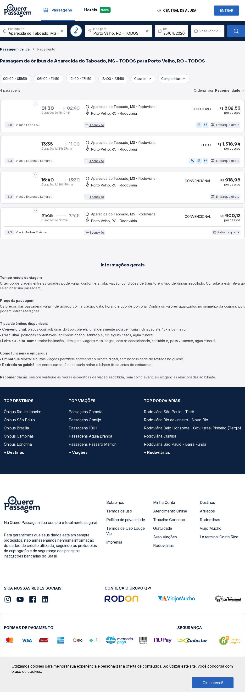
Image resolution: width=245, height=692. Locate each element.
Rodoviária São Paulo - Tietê (169, 412)
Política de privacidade (125, 520)
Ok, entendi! (213, 682)
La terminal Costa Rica (219, 537)
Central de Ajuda (179, 10)
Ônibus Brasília (16, 428)
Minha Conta (164, 502)
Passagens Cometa (85, 412)
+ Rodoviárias (157, 452)
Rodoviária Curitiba (160, 436)
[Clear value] (183, 31)
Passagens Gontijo (85, 420)
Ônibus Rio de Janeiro (22, 412)
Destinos (207, 502)
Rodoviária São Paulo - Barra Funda (175, 444)
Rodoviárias (163, 545)
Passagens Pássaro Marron (93, 444)
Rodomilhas (210, 520)
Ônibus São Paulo (19, 420)
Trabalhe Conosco (169, 520)
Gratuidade (162, 528)
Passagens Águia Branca (90, 436)
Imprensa (114, 542)
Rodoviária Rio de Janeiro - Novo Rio (176, 420)
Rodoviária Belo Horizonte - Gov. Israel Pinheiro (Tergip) (192, 428)
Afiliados (207, 511)
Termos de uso (119, 511)
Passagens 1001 (83, 428)
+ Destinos (14, 452)
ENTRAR (226, 10)
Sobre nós (115, 502)
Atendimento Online (170, 511)
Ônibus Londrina (18, 444)
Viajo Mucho (211, 528)
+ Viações (78, 452)
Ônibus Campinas (19, 436)
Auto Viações (165, 537)
